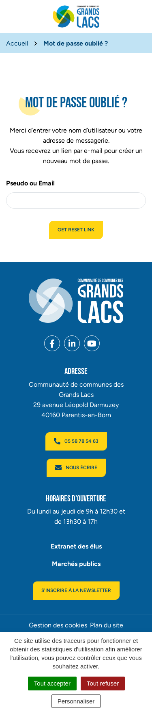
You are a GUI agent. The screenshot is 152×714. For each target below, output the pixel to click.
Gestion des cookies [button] (58, 625)
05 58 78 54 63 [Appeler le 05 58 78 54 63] (76, 441)
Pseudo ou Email (30, 183)
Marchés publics (76, 564)
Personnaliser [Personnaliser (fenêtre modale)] (76, 701)
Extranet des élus (76, 546)
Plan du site (106, 625)
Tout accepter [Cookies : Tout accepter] (52, 683)
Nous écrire (76, 467)
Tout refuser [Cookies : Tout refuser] (103, 683)
